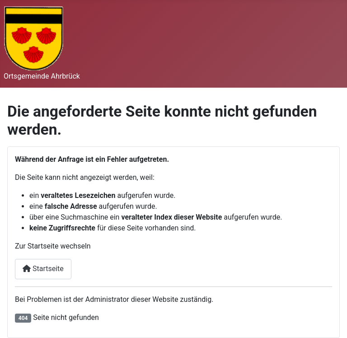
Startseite (43, 268)
